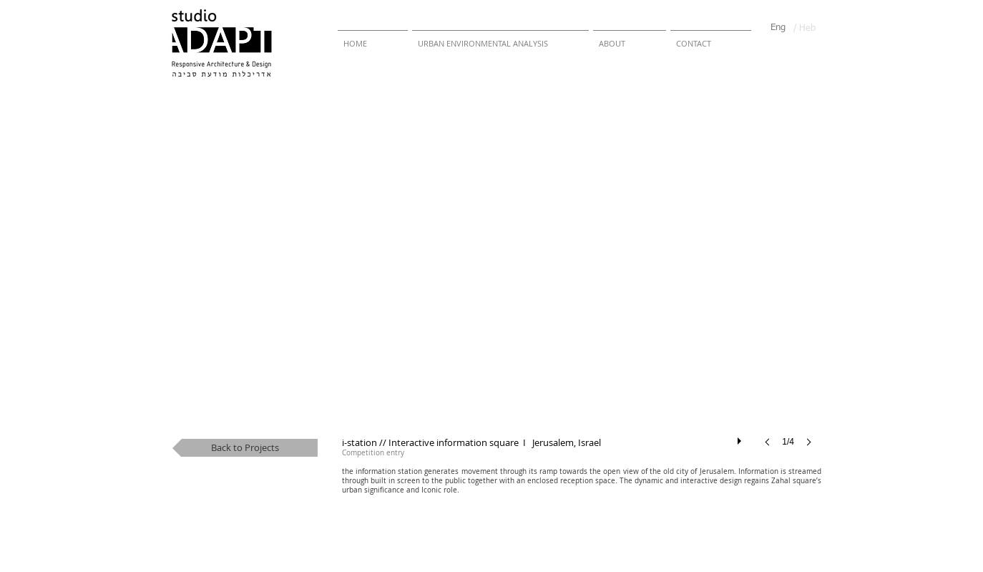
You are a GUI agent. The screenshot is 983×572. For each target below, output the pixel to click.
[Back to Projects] (245, 448)
